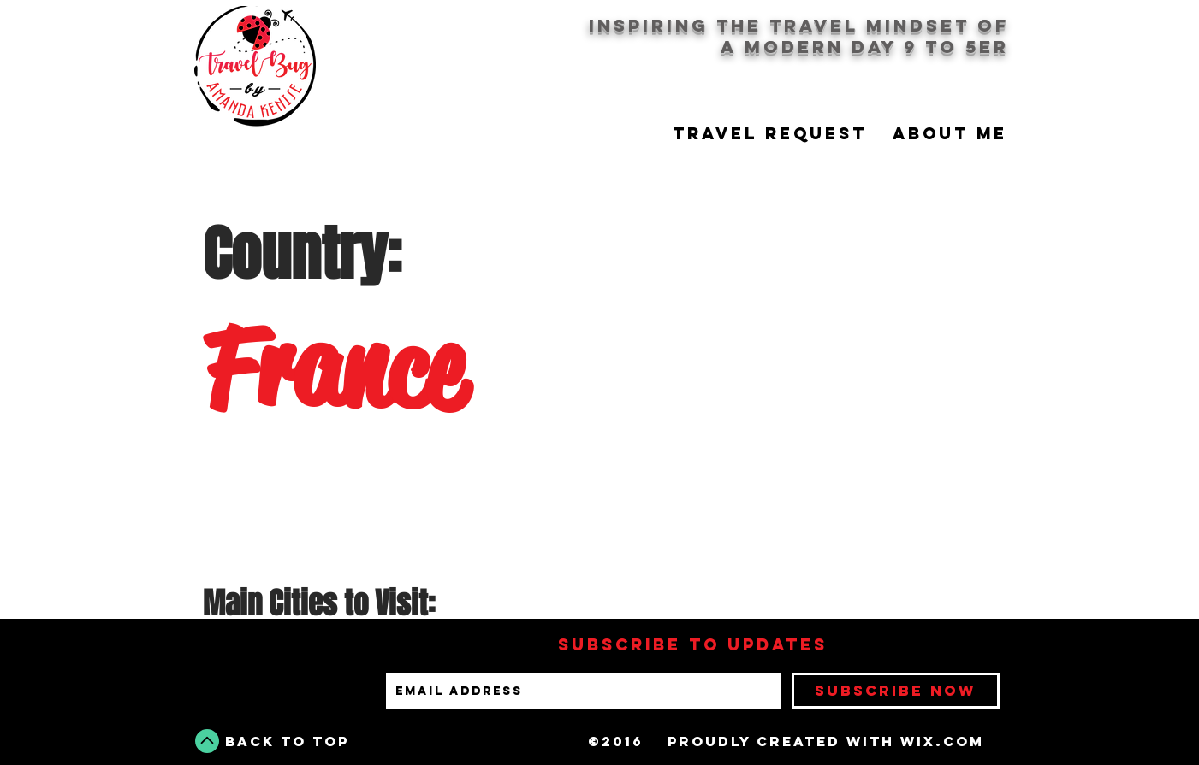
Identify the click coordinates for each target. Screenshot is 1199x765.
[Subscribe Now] (896, 691)
